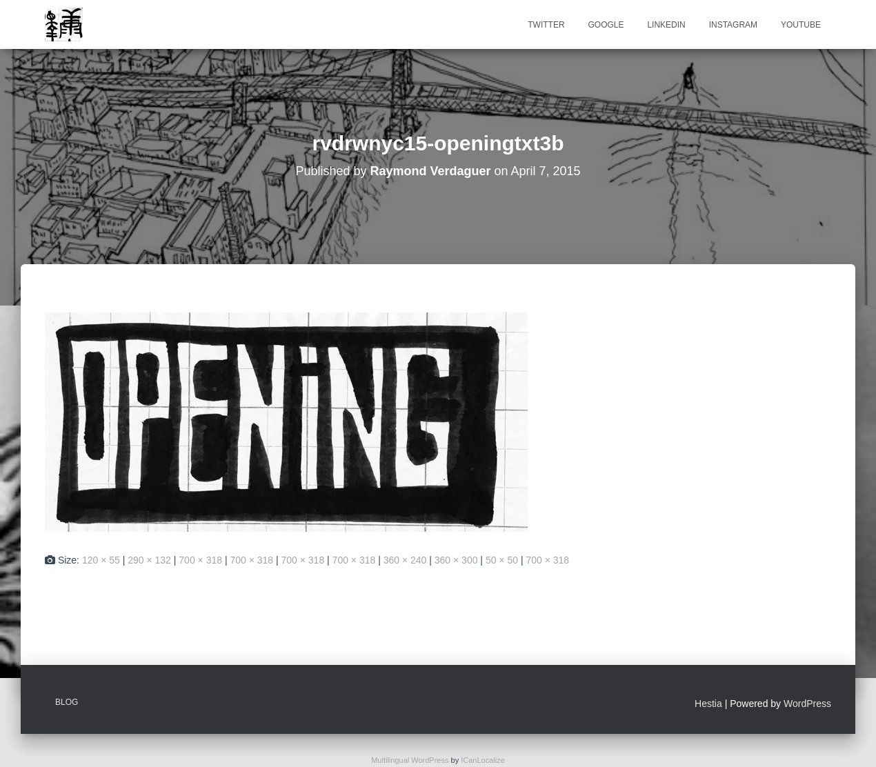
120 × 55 (101, 560)
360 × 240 (405, 560)
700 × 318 (200, 560)
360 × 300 (456, 560)
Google (606, 25)
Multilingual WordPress (409, 760)
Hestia (708, 703)
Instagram (733, 25)
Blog (66, 702)
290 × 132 (149, 560)
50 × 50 (502, 560)
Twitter (546, 25)
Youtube (801, 25)
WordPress (807, 703)
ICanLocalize (483, 760)
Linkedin (666, 25)
